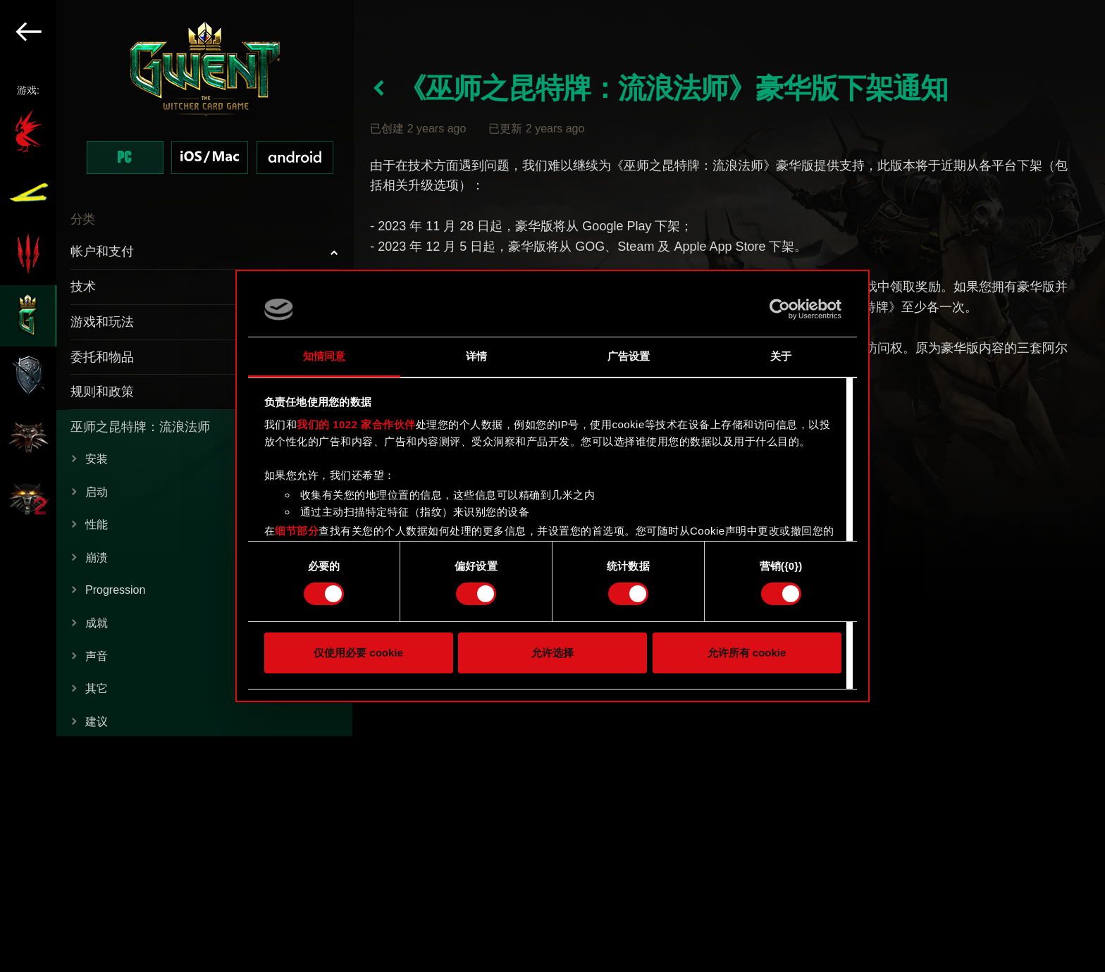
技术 (83, 287)
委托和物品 (102, 357)
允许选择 (552, 653)
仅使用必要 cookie (358, 653)
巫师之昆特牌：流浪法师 (140, 427)
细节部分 (297, 531)
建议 (96, 722)
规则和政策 (102, 392)
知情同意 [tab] (324, 356)
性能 (96, 524)
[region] (177, 486)
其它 (96, 688)
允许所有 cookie (747, 653)
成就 (96, 623)
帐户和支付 (102, 251)
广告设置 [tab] (628, 356)
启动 (96, 492)
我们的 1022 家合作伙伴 (356, 424)
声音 (96, 656)
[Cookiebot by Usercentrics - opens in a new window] (779, 309)
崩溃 (96, 557)
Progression (115, 590)
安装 (96, 459)
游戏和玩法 (102, 322)
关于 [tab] (780, 356)
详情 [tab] (476, 356)
